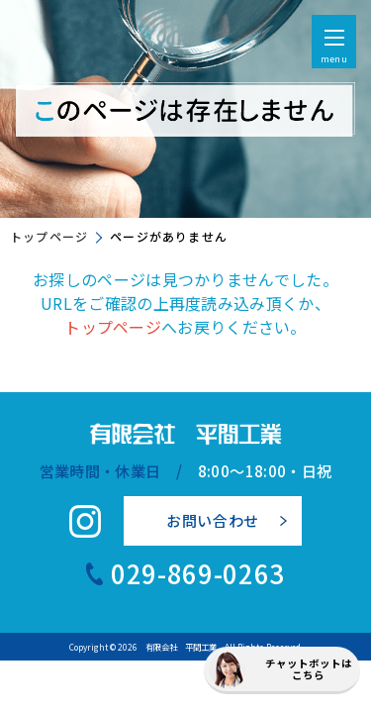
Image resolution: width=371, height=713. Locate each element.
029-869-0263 (198, 573)
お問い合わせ (212, 520)
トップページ (49, 236)
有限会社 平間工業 (181, 647)
